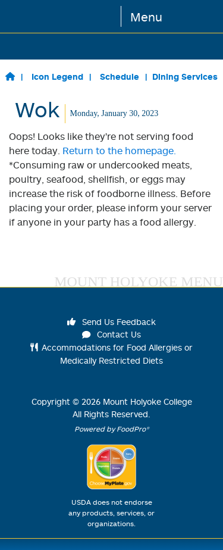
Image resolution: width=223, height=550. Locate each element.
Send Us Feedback (111, 322)
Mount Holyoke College (147, 401)
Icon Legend (57, 76)
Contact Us (112, 334)
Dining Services (185, 76)
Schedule (119, 76)
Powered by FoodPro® (111, 428)
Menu (146, 17)
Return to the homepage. (119, 151)
